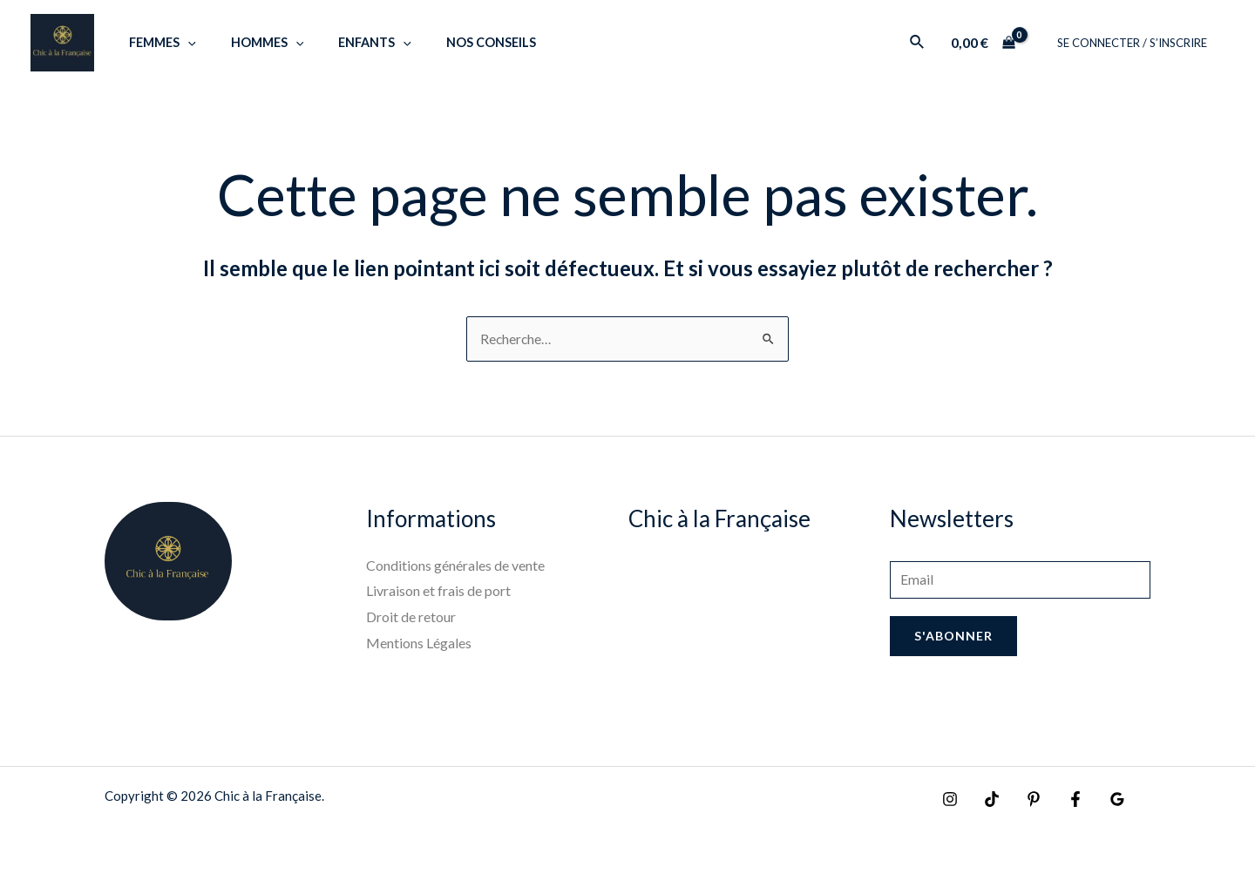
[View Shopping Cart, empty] (995, 42)
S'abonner (953, 638)
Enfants (350, 42)
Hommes (252, 42)
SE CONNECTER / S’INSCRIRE (1138, 43)
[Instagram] (950, 801)
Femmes (157, 42)
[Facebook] (1062, 801)
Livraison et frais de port (438, 591)
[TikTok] (987, 801)
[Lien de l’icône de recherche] (930, 42)
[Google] (1100, 801)
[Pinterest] (1025, 801)
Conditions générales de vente (455, 566)
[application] (182, 42)
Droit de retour (411, 617)
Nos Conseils (457, 42)
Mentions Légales (418, 643)
